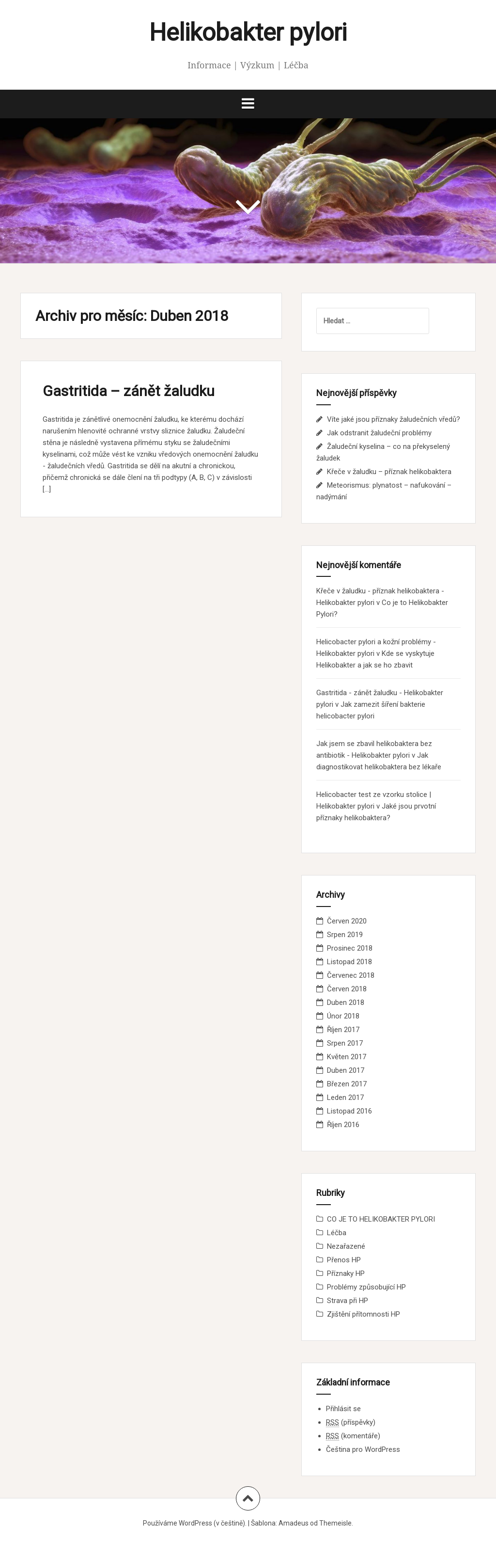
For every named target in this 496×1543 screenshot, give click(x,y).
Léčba (336, 1232)
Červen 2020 (347, 921)
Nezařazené (346, 1246)
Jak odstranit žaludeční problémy (379, 433)
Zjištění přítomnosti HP (363, 1314)
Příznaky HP (346, 1273)
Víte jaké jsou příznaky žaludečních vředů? (393, 419)
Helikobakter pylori (248, 32)
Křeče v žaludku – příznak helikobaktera (389, 471)
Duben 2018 (345, 1002)
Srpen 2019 (345, 934)
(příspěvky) (350, 1422)
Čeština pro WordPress (363, 1449)
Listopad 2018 (349, 961)
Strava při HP (347, 1300)
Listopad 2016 (349, 1111)
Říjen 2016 (343, 1124)
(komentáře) (353, 1436)
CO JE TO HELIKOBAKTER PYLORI (381, 1219)
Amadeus (294, 1523)
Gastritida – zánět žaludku (129, 390)
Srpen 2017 (345, 1043)
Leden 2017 (345, 1097)
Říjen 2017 (343, 1029)
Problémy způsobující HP (366, 1287)
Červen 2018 (347, 989)
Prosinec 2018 (349, 948)
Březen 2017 (347, 1084)
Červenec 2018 (350, 975)
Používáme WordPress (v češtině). (195, 1523)
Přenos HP (344, 1260)
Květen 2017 (346, 1056)
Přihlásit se (343, 1408)
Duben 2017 (345, 1070)
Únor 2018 (343, 1016)
